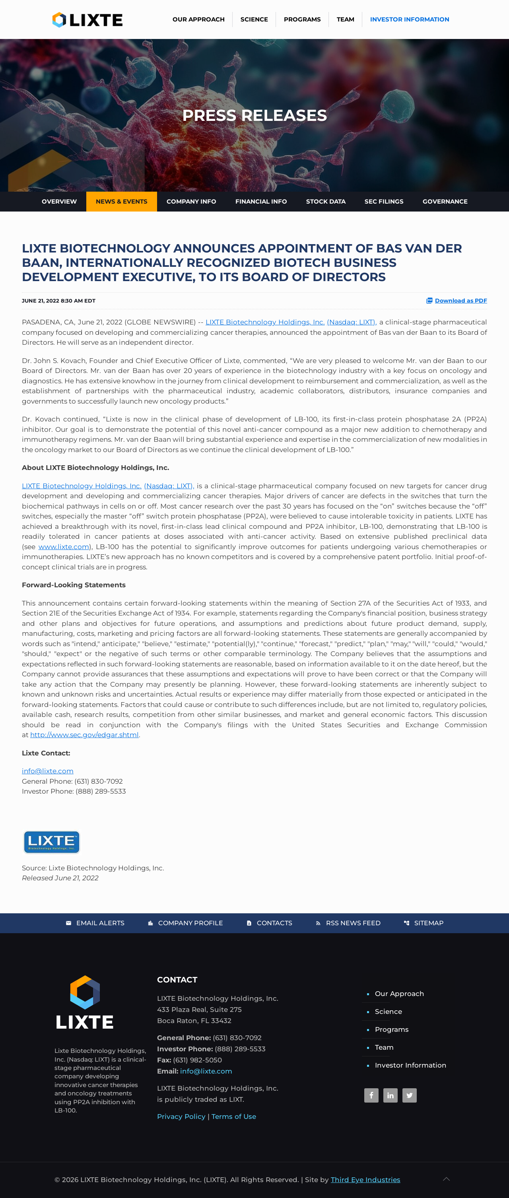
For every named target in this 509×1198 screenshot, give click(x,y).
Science (388, 1011)
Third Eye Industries (365, 1180)
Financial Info (261, 201)
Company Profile (185, 923)
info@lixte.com (48, 771)
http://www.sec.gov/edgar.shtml (84, 735)
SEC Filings (384, 201)
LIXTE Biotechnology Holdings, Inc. (265, 322)
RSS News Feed (348, 923)
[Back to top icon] (446, 1179)
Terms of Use (234, 1116)
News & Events (122, 201)
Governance (445, 201)
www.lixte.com (64, 547)
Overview (59, 201)
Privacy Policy (181, 1116)
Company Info (191, 201)
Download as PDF (456, 300)
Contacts (269, 923)
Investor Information (411, 1065)
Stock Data (326, 201)
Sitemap (424, 923)
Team (384, 1047)
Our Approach (399, 994)
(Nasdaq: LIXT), (352, 322)
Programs (392, 1029)
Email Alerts (95, 923)
